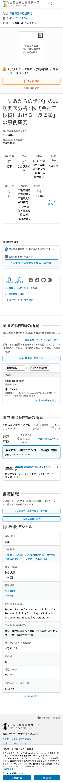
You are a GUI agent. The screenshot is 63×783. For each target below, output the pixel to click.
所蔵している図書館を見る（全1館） (31, 263)
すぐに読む (31, 81)
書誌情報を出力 (14, 293)
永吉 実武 (10, 591)
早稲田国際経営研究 (20, 13)
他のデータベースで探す (19, 300)
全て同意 (47, 777)
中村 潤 (9, 596)
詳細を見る (9, 769)
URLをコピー (19, 280)
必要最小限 (17, 777)
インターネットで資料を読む (17, 738)
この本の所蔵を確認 (46, 400)
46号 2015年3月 (18, 18)
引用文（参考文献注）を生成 (21, 288)
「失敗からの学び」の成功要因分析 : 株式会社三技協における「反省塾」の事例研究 (31, 557)
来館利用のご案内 (49, 439)
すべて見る (52, 202)
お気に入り (10, 280)
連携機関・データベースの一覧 (42, 340)
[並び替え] (16, 368)
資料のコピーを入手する (15, 743)
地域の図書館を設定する (39, 358)
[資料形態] (40, 368)
